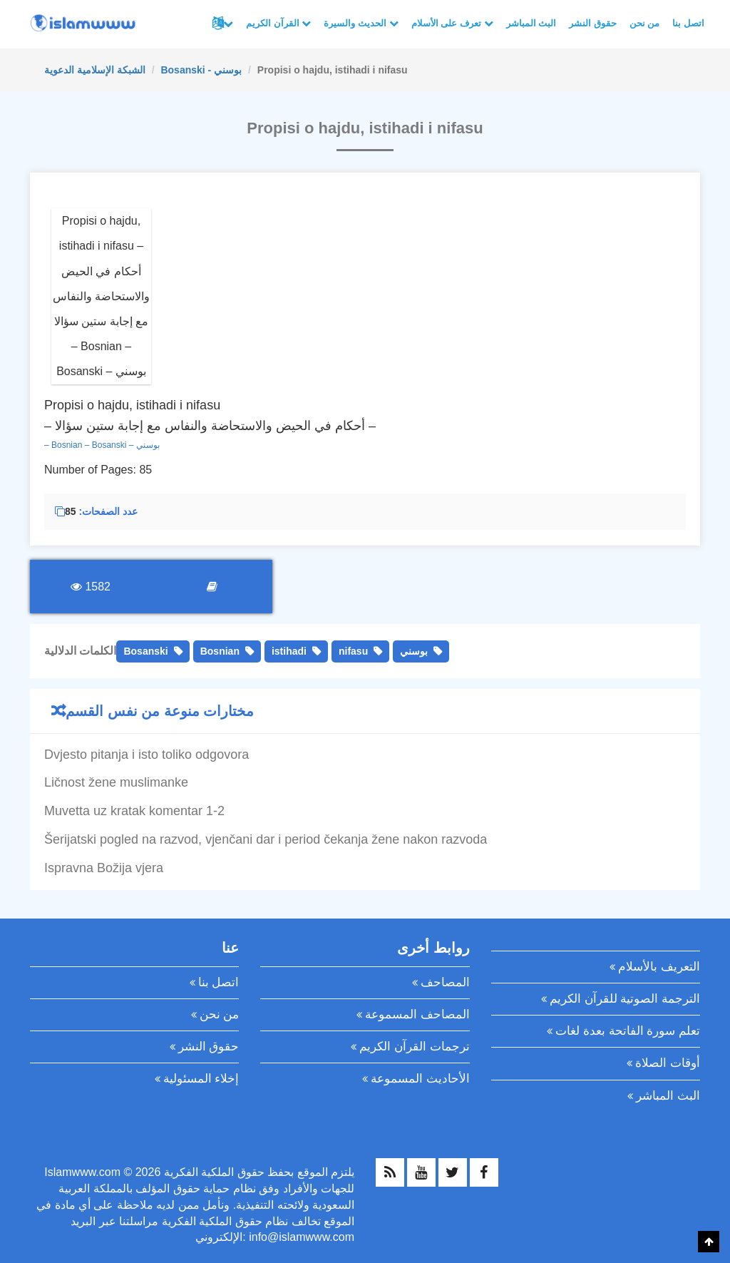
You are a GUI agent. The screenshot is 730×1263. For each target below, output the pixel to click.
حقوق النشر (593, 23)
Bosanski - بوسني (201, 70)
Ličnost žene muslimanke (116, 782)
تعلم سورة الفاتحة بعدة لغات (627, 1031)
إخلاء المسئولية (201, 1078)
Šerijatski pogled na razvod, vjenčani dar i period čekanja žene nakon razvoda (265, 839)
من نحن (644, 23)
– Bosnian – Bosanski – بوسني (102, 445)
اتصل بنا (688, 23)
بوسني (414, 651)
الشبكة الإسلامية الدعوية (94, 70)
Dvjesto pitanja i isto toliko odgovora (146, 754)
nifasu (353, 651)
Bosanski (145, 651)
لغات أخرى (228, 24)
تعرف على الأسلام (452, 23)
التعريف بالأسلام (659, 966)
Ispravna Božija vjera (103, 868)
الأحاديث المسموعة (420, 1078)
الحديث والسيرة (361, 23)
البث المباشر (531, 23)
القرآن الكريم (278, 23)
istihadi (289, 651)
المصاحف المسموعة (417, 1014)
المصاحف (445, 982)
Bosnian (220, 651)
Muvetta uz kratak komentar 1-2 (134, 811)
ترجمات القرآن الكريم (414, 1046)
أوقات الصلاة (667, 1063)
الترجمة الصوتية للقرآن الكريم (625, 999)
